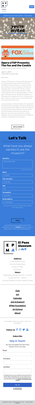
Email (5, 350)
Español (4, 11)
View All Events (17, 127)
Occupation (6, 192)
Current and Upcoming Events (13, 15)
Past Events (28, 15)
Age (3, 186)
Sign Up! (17, 385)
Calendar (17, 298)
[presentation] (13, 214)
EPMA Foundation (17, 305)
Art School (18, 309)
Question (5, 158)
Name (4, 172)
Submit (18, 220)
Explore (18, 227)
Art (17, 294)
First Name (6, 358)
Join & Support (17, 302)
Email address (7, 199)
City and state (7, 179)
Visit (17, 291)
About (17, 313)
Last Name (6, 367)
